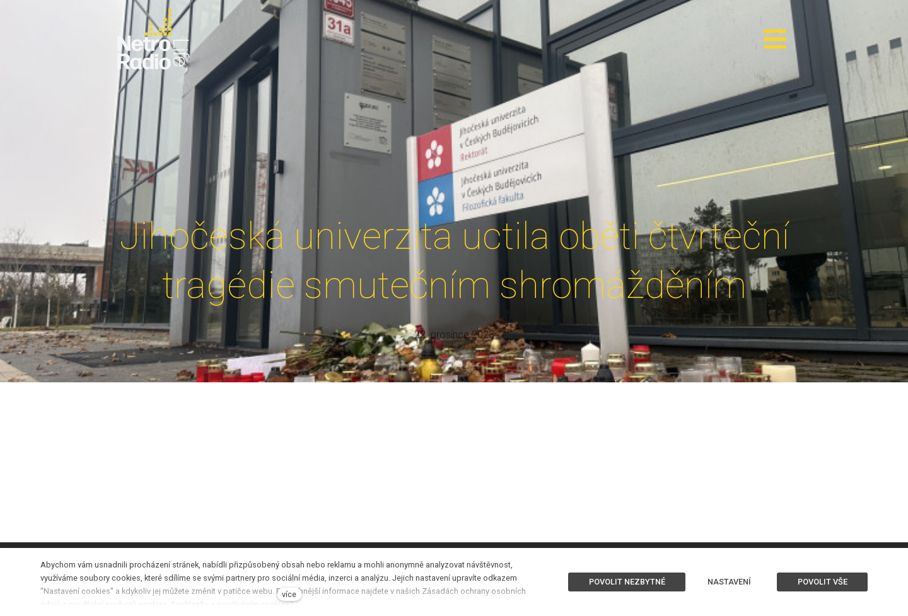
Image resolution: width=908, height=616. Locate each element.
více (289, 594)
